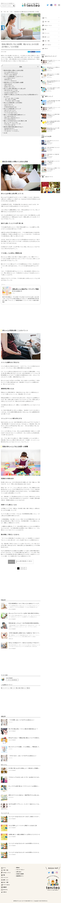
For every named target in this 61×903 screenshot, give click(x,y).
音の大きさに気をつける (8, 104)
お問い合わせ (18, 871)
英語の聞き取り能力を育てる (9, 128)
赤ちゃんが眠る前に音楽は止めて (10, 119)
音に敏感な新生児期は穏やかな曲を (10, 107)
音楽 (29, 688)
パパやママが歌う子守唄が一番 (9, 125)
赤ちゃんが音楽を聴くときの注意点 (13, 102)
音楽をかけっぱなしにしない (9, 105)
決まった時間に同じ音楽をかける (10, 116)
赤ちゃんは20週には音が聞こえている (10, 72)
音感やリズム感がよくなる (9, 85)
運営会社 (18, 867)
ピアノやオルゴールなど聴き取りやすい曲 (11, 91)
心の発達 (19, 688)
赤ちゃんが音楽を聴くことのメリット (13, 76)
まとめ (5, 133)
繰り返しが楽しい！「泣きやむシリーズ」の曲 (12, 123)
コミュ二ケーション (6, 688)
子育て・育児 (6, 11)
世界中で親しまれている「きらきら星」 (11, 129)
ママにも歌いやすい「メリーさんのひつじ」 (12, 131)
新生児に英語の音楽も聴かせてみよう (13, 126)
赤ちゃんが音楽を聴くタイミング (12, 108)
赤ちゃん (24, 688)
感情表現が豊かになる (8, 79)
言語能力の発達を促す (8, 84)
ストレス (13, 688)
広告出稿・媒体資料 (20, 873)
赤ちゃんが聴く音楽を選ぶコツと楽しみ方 (15, 88)
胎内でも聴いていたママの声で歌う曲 (10, 73)
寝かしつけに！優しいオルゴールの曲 (10, 122)
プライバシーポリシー (20, 869)
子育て (11, 11)
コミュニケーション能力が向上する (10, 80)
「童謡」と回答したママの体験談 (10, 99)
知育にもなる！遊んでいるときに (10, 110)
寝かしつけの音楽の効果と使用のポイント (15, 114)
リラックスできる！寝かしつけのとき (10, 113)
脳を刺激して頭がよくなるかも (9, 86)
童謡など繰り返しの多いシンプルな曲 (10, 90)
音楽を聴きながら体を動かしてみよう (10, 92)
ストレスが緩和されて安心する (9, 78)
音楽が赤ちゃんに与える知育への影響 (13, 82)
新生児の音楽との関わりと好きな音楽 (13, 70)
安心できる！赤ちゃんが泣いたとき (10, 111)
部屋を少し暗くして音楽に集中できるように (12, 117)
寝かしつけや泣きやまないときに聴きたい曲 (15, 120)
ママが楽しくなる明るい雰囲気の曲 (10, 74)
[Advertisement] (10, 701)
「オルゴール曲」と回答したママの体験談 (11, 98)
